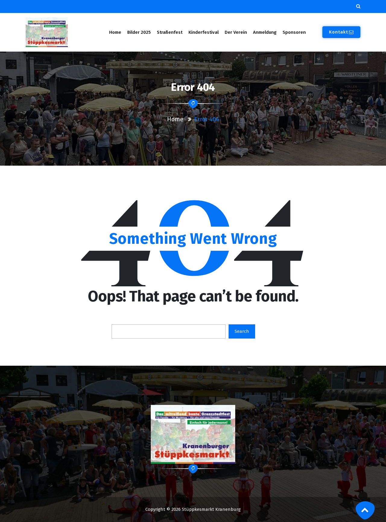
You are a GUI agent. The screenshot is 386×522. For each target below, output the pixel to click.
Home (115, 32)
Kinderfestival (203, 32)
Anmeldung (265, 32)
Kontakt (341, 32)
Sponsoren (294, 32)
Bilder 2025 (139, 32)
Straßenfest (169, 32)
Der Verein (236, 32)
